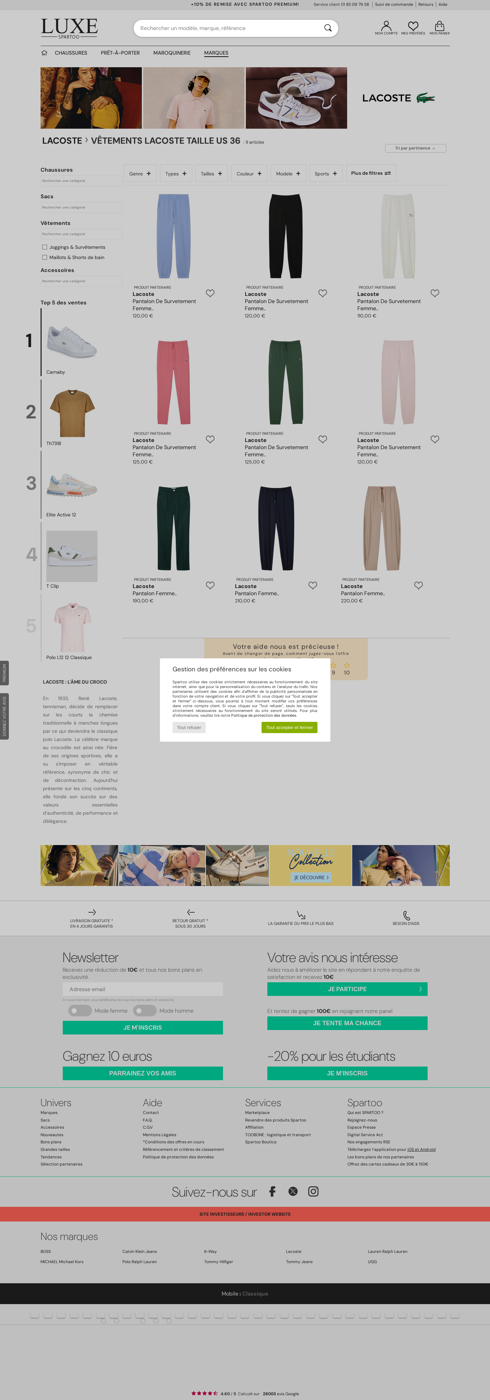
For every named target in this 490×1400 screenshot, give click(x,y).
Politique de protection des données (263, 715)
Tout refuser (189, 727)
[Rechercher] (328, 28)
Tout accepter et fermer (289, 727)
